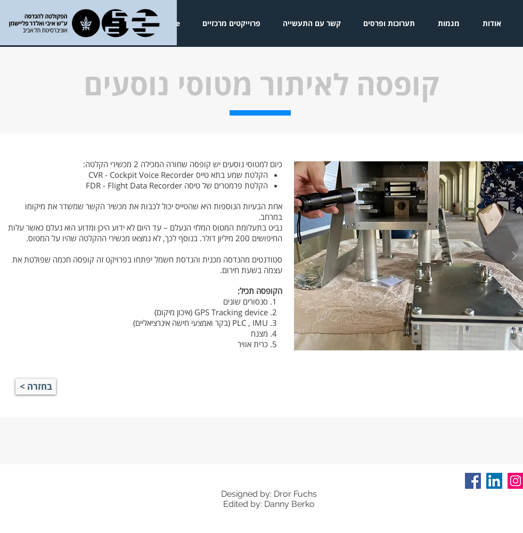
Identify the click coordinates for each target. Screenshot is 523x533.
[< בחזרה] (35, 387)
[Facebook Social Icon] (473, 481)
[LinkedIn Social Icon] (494, 481)
